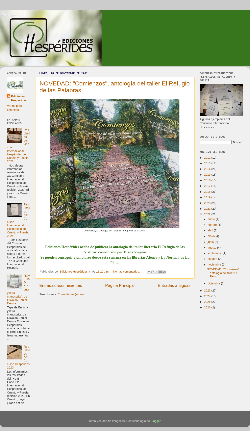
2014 (207, 169)
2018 (207, 191)
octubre (213, 258)
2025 (207, 301)
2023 (207, 290)
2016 (207, 180)
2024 (207, 296)
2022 (207, 214)
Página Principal (120, 285)
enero (212, 219)
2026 (207, 307)
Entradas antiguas (174, 285)
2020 (207, 203)
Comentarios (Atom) (71, 294)
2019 (207, 197)
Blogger (155, 421)
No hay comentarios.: (127, 271)
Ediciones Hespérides (8, 15)
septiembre (215, 253)
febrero (213, 224)
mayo (212, 236)
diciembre (214, 283)
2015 (207, 174)
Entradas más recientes (60, 285)
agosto (212, 247)
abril (211, 230)
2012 (207, 157)
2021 (207, 208)
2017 (207, 185)
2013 (207, 163)
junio (211, 242)
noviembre (215, 264)
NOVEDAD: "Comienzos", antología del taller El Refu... (223, 273)
